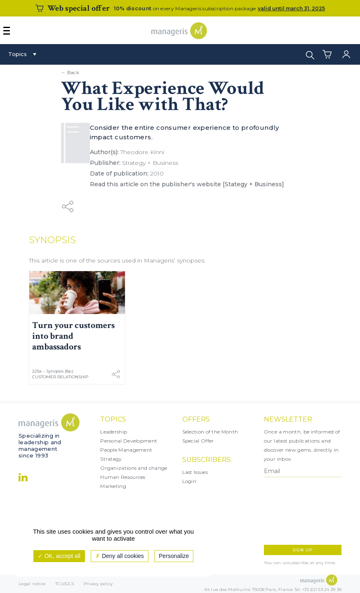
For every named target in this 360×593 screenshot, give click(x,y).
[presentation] (300, 511)
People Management (126, 450)
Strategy (111, 459)
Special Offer (198, 441)
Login (189, 481)
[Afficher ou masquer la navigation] (6, 31)
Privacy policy (98, 583)
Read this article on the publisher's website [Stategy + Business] (187, 184)
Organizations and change (133, 468)
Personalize (174, 556)
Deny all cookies (119, 556)
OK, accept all (59, 556)
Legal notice (32, 583)
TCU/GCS (64, 583)
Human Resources (123, 477)
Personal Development (128, 441)
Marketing (113, 486)
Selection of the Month (210, 432)
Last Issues (195, 472)
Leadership (113, 432)
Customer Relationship (60, 377)
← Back (70, 72)
